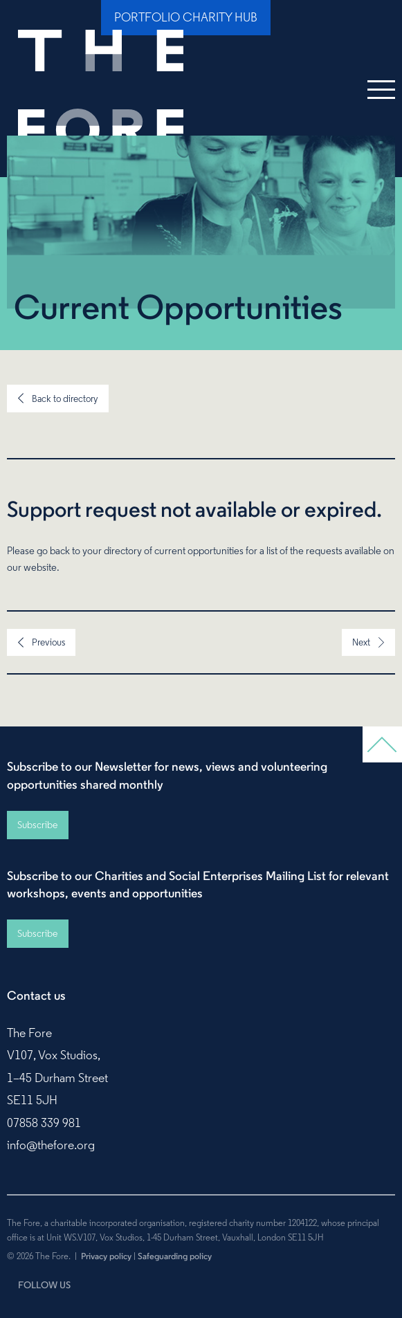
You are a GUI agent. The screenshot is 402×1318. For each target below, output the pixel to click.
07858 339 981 (44, 1123)
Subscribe (37, 824)
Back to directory (65, 398)
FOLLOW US (44, 1285)
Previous (48, 642)
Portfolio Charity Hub (185, 17)
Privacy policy (106, 1255)
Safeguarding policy (175, 1255)
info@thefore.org (51, 1145)
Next (361, 642)
